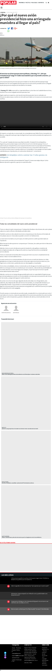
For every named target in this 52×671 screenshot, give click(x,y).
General (14, 657)
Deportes (41, 2)
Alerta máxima (5, 536)
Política (28, 2)
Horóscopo (19, 659)
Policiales (34, 2)
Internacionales (20, 655)
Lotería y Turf (14, 660)
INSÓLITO (4, 427)
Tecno (17, 657)
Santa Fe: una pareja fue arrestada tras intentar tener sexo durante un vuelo (20, 428)
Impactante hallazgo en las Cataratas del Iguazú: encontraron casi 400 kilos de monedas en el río (29, 602)
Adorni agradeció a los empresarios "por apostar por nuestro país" (30, 586)
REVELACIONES (5, 481)
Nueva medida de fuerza (7, 373)
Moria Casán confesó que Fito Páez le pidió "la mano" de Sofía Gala (30, 609)
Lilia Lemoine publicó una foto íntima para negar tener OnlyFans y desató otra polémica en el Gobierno (30, 578)
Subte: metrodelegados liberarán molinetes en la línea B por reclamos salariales (21, 374)
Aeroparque (16, 312)
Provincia (22, 2)
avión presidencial (6, 312)
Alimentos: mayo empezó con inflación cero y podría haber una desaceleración (29, 594)
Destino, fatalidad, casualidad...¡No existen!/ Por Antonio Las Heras (18, 483)
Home (13, 648)
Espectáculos (15, 655)
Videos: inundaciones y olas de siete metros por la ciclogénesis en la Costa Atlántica (21, 537)
